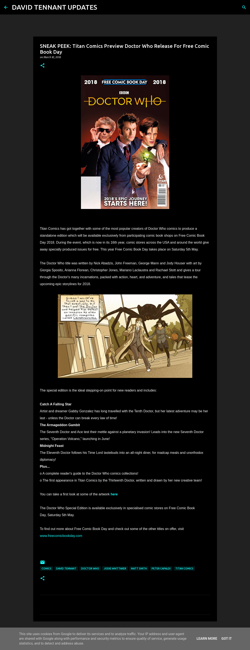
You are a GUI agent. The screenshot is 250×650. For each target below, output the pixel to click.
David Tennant (66, 568)
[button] (42, 66)
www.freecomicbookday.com (61, 536)
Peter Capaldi (161, 568)
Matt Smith (139, 568)
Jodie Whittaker (115, 568)
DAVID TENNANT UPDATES (54, 7)
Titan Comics (184, 568)
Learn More (207, 639)
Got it (226, 639)
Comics (46, 568)
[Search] (103, 7)
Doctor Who (90, 568)
